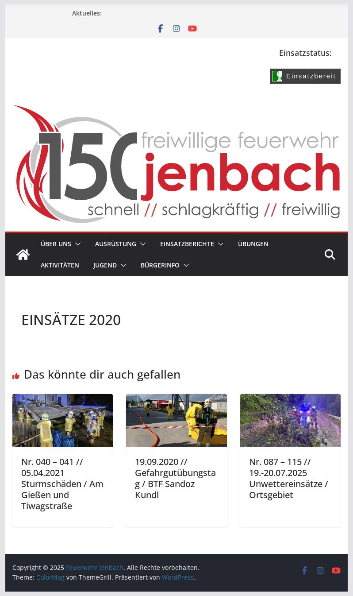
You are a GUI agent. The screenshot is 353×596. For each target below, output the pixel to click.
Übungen (253, 244)
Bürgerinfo (160, 265)
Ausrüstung (115, 244)
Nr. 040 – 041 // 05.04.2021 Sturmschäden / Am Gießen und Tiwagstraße (62, 484)
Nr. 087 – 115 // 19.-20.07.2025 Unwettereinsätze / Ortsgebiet (288, 478)
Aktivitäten (60, 265)
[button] (76, 244)
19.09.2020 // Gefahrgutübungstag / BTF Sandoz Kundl (175, 478)
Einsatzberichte (187, 244)
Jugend (105, 265)
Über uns (56, 244)
